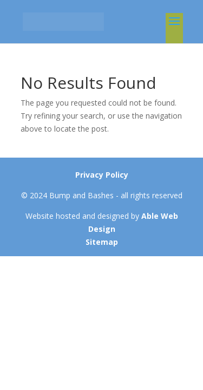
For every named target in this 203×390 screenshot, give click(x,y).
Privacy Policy (101, 175)
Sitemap (102, 242)
